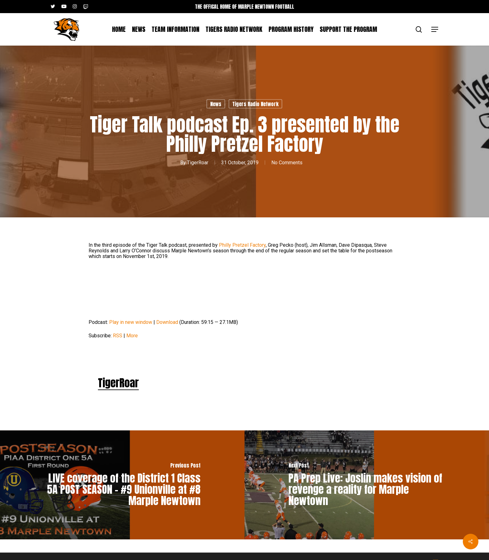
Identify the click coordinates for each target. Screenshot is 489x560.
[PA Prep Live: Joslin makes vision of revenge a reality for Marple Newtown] (366, 484)
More (132, 336)
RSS (117, 336)
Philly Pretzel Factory (242, 245)
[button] (435, 29)
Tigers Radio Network (255, 104)
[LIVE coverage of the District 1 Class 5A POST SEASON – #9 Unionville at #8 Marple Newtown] (122, 484)
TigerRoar (197, 163)
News (215, 104)
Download (167, 322)
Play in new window (130, 322)
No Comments (287, 163)
